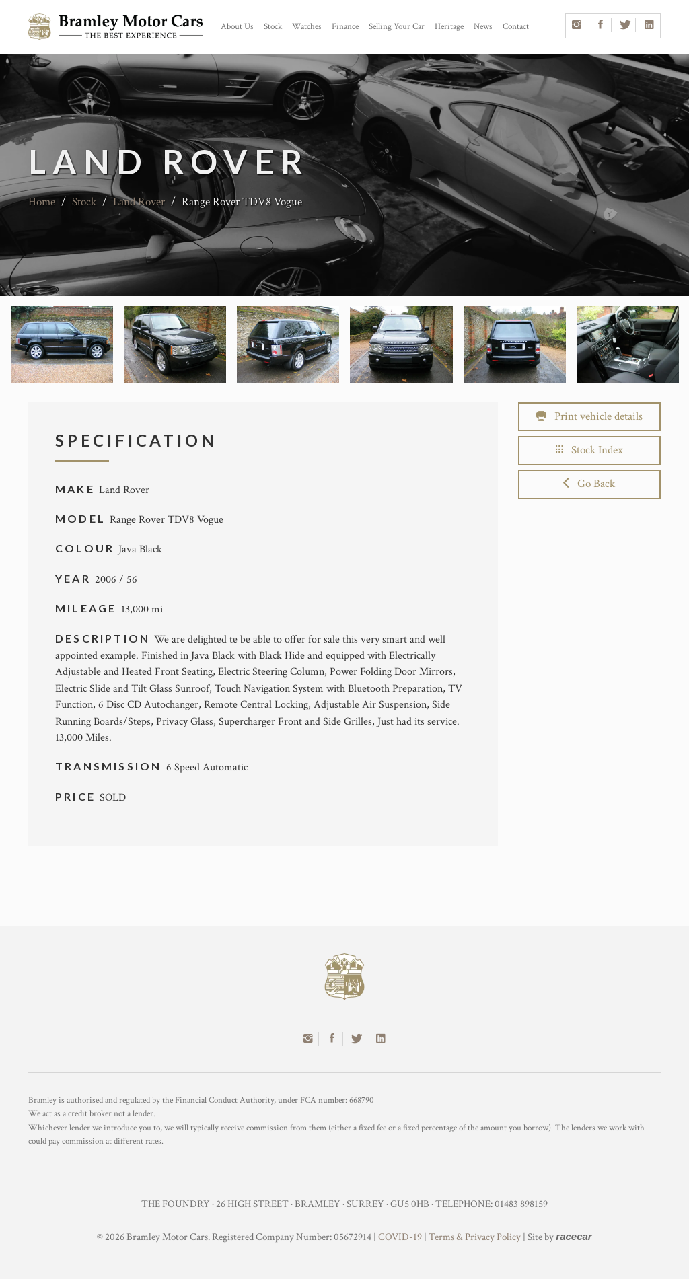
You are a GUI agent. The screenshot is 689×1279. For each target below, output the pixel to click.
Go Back (589, 483)
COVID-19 (400, 1237)
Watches (307, 26)
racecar (573, 1236)
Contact (516, 26)
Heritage (449, 26)
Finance (345, 26)
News (483, 26)
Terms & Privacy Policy (475, 1237)
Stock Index (589, 450)
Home (41, 201)
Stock (273, 26)
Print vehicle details (589, 416)
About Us (237, 26)
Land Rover (139, 201)
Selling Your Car (397, 26)
